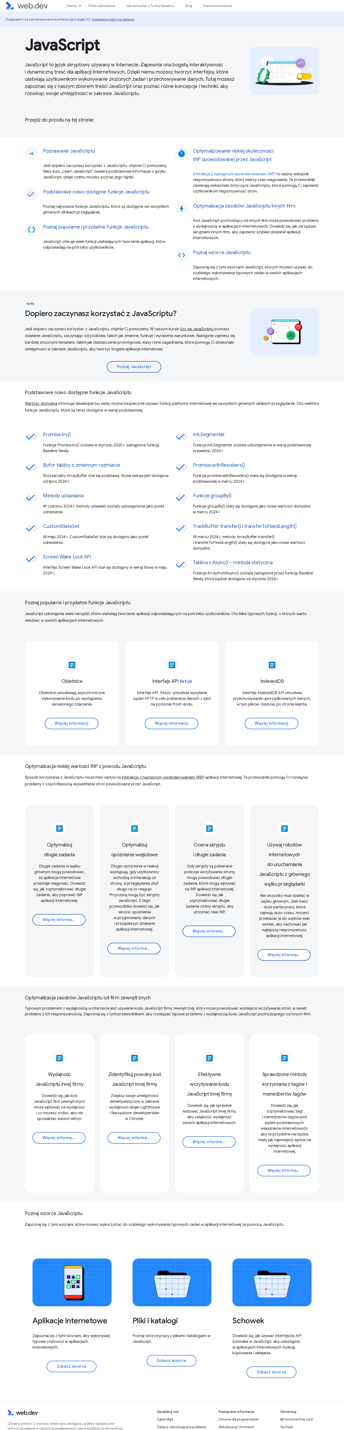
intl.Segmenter (209, 435)
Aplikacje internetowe (69, 1320)
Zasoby (71, 6)
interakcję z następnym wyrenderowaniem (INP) (163, 777)
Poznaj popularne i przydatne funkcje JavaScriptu (77, 603)
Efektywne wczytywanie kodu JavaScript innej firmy (209, 1084)
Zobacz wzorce (71, 1366)
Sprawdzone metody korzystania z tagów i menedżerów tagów (284, 1084)
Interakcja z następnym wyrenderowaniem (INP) (234, 174)
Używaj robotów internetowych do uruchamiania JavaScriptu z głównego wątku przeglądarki (284, 864)
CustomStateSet (61, 526)
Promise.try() (56, 435)
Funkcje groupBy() (212, 496)
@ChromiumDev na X (296, 1419)
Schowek (248, 1320)
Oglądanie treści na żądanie (113, 19)
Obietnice (71, 681)
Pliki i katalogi (155, 1320)
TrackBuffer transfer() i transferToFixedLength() (244, 526)
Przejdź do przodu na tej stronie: (59, 120)
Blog (188, 6)
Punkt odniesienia (102, 6)
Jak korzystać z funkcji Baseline (150, 6)
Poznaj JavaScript (134, 366)
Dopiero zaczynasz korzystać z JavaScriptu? (101, 313)
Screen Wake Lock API (67, 557)
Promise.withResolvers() (219, 465)
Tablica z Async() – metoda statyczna (233, 563)
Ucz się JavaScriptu (197, 329)
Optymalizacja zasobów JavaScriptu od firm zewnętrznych (88, 998)
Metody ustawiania (63, 496)
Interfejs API (172, 681)
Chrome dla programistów (238, 1419)
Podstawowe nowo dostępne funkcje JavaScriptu (78, 393)
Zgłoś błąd (165, 1419)
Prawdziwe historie (218, 6)
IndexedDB (272, 681)
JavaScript (62, 45)
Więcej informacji (71, 723)
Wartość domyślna (41, 403)
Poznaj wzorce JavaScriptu (53, 1213)
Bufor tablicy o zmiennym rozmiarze (81, 465)
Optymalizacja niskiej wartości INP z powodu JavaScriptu (85, 766)
